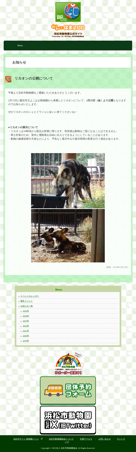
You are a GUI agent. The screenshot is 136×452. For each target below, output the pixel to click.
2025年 (26, 311)
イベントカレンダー (29, 296)
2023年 (26, 321)
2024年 (26, 316)
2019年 (26, 341)
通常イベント (26, 301)
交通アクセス (86, 439)
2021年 (26, 331)
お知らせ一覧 (26, 306)
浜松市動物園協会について (61, 439)
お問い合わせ (104, 439)
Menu (20, 45)
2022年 (26, 326)
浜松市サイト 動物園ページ (26, 439)
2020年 (26, 336)
